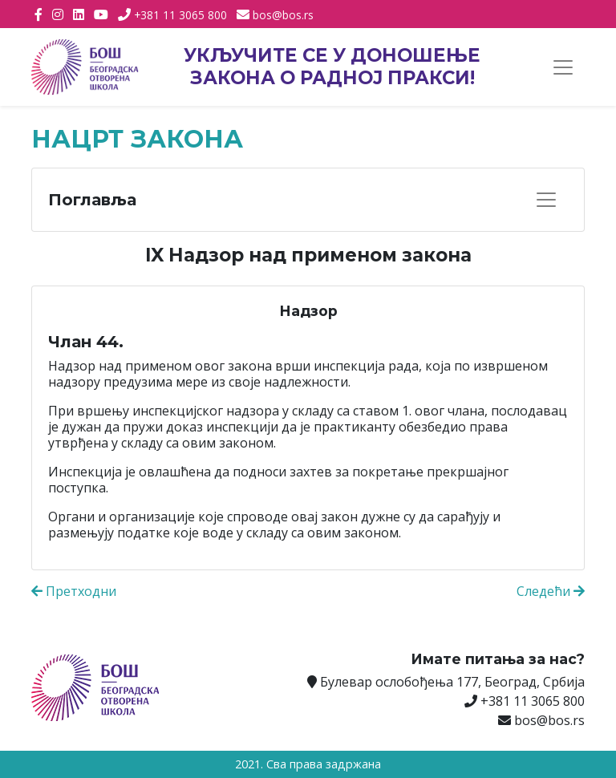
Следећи (551, 591)
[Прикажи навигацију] (563, 67)
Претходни (73, 591)
